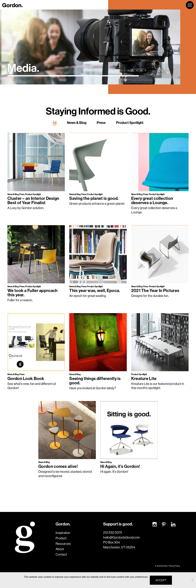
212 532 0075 (112, 532)
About (60, 549)
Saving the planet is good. (93, 198)
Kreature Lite (144, 378)
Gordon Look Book (25, 378)
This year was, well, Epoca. (94, 290)
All (54, 122)
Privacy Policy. (174, 566)
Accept (160, 580)
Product (61, 538)
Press (101, 122)
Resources (63, 544)
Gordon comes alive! (58, 466)
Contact (61, 554)
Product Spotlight (129, 122)
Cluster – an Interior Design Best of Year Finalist (33, 200)
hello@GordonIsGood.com (121, 537)
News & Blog (76, 122)
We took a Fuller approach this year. (32, 292)
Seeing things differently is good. (95, 380)
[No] (192, 580)
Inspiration (63, 533)
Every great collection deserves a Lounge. (152, 200)
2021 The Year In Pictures (155, 290)
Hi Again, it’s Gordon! (120, 466)
